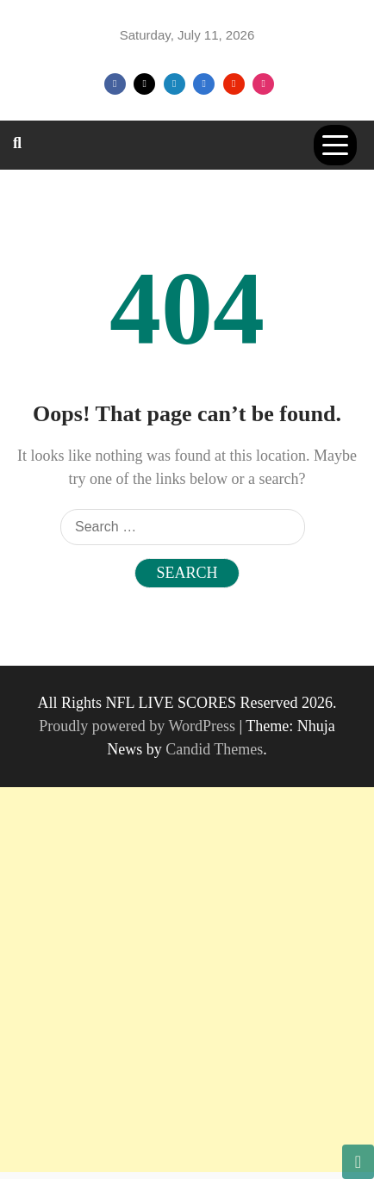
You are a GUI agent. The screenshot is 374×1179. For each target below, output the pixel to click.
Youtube (234, 84)
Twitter (144, 84)
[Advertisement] (187, 979)
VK (204, 84)
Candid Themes (214, 749)
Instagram (263, 84)
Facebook (115, 84)
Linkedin (174, 84)
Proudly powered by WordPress (139, 726)
